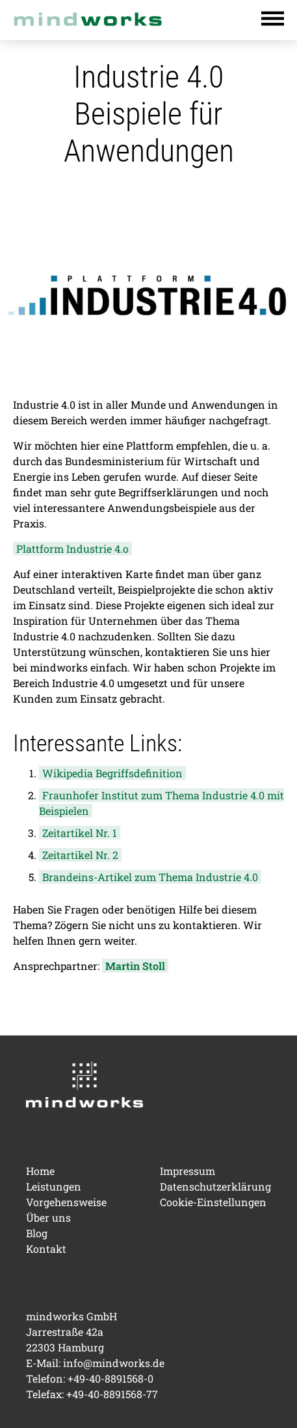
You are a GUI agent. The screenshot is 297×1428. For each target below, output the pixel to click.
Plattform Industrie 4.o (72, 548)
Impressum (187, 1171)
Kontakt (46, 1248)
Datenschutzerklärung (215, 1186)
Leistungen (53, 1186)
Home (40, 1171)
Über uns (48, 1217)
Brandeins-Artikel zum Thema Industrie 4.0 (150, 877)
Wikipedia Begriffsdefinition (112, 773)
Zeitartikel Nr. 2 (80, 855)
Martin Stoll (135, 966)
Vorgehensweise (66, 1202)
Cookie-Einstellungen (213, 1202)
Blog (36, 1233)
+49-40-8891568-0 (110, 1378)
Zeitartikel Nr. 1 (79, 833)
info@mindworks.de (113, 1363)
